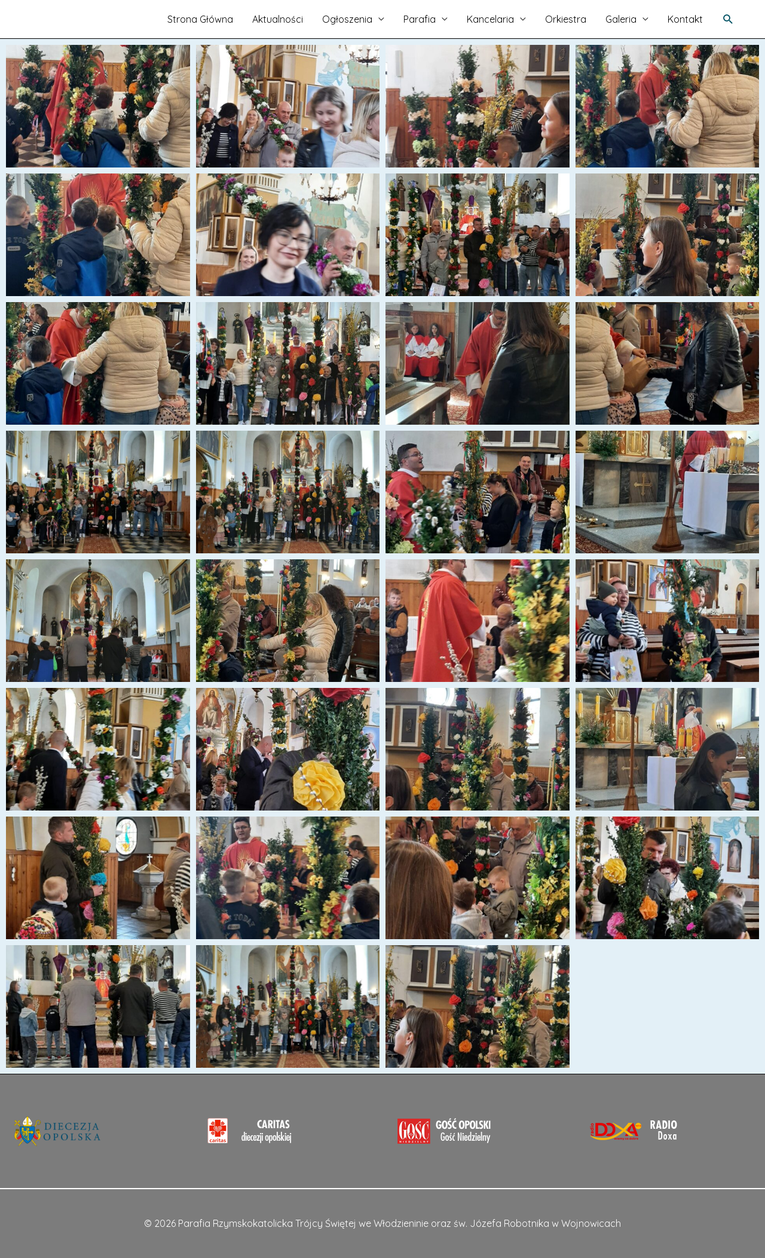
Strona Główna (200, 19)
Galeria (621, 19)
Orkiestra (565, 19)
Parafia (419, 19)
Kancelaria (490, 19)
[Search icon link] (728, 19)
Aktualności (277, 19)
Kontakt (685, 19)
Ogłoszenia (347, 19)
